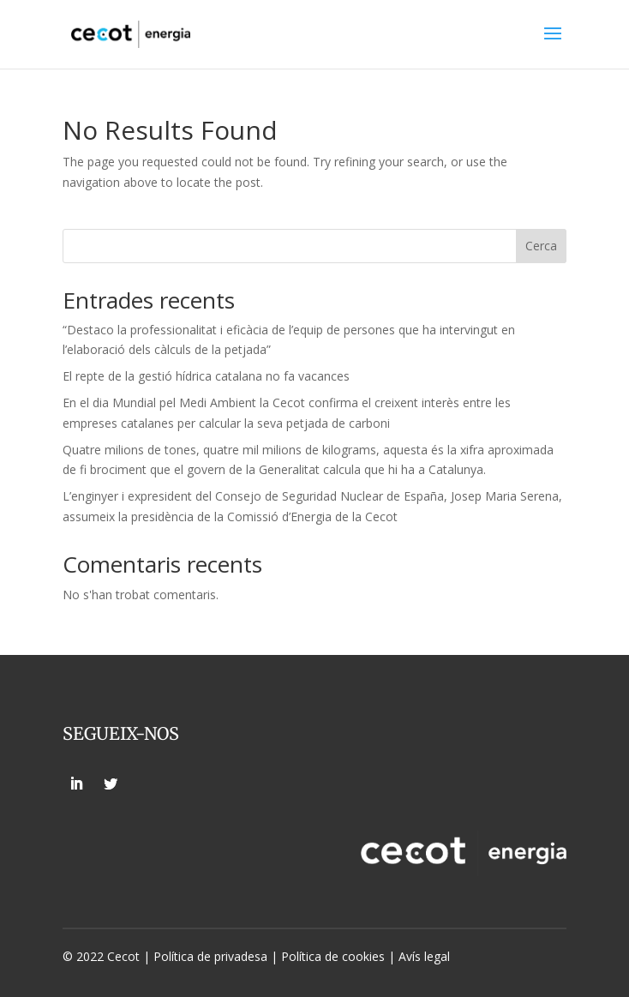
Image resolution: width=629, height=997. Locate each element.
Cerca (541, 245)
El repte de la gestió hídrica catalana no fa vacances (206, 376)
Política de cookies (334, 956)
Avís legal (424, 956)
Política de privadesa (210, 956)
